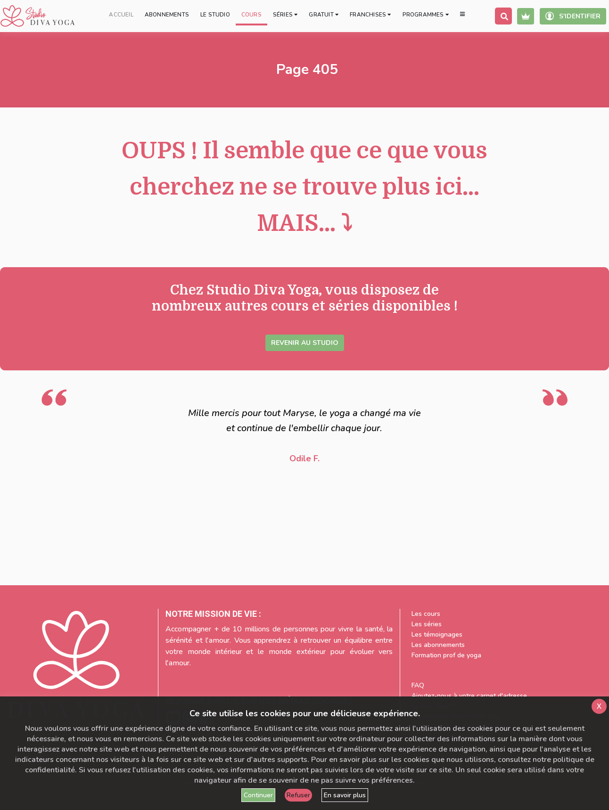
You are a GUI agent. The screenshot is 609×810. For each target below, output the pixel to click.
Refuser (298, 795)
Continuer (258, 795)
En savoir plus (345, 795)
